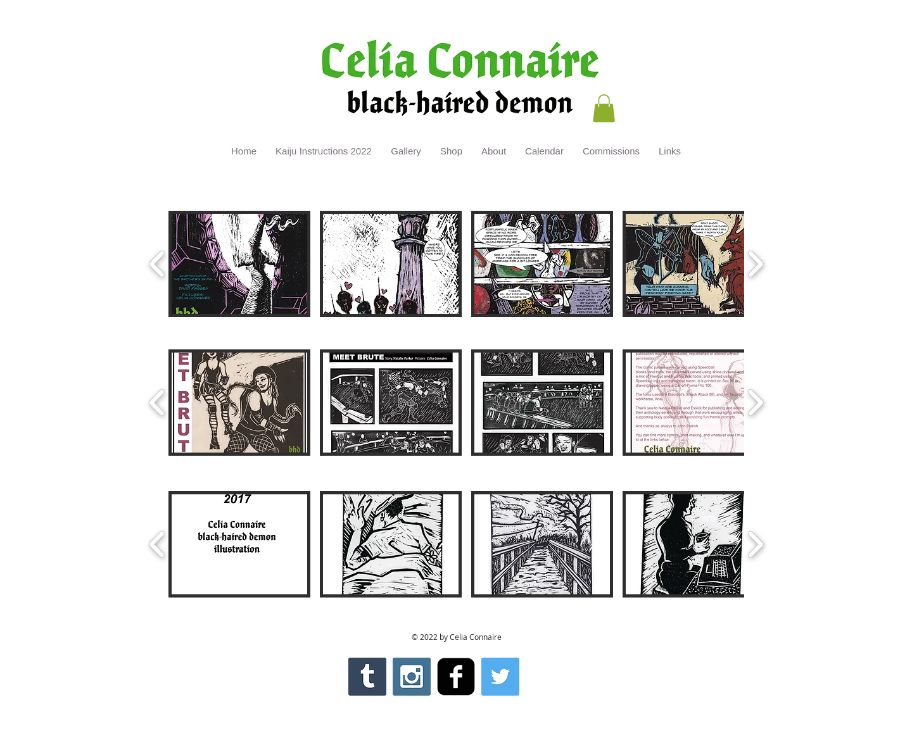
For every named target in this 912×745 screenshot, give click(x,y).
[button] (604, 108)
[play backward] (157, 264)
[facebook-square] (456, 677)
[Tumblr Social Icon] (367, 677)
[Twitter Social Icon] (500, 677)
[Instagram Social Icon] (412, 677)
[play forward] (755, 264)
